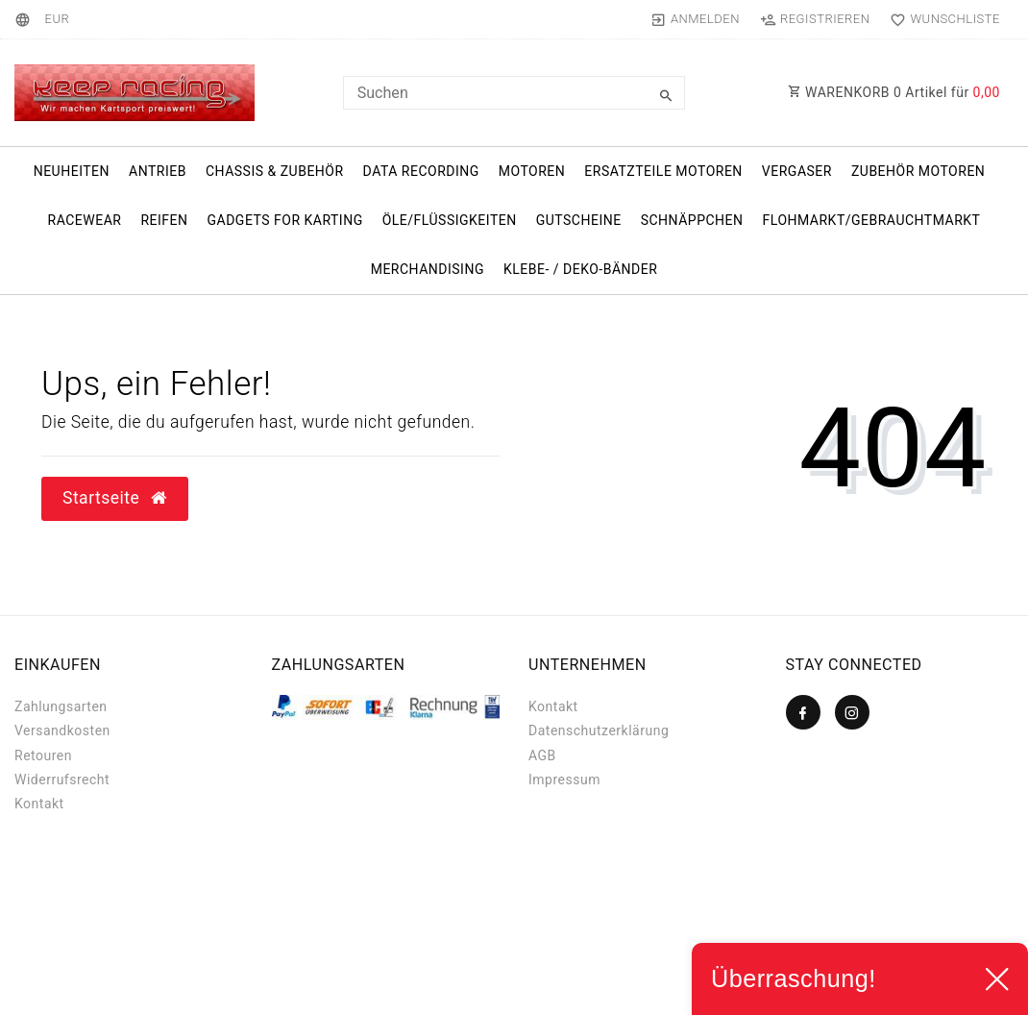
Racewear (85, 220)
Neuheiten (72, 171)
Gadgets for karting (285, 220)
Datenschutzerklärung (598, 730)
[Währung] (56, 19)
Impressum (564, 779)
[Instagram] (852, 712)
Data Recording (421, 171)
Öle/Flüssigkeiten (449, 220)
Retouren (43, 755)
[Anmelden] (694, 19)
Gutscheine (579, 220)
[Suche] (666, 96)
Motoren (532, 171)
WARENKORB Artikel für (894, 92)
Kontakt (39, 803)
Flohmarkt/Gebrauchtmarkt (872, 220)
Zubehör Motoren (918, 171)
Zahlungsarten (61, 706)
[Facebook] (803, 712)
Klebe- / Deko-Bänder (580, 269)
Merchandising (427, 269)
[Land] (25, 19)
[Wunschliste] (941, 19)
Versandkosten (62, 730)
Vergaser (797, 171)
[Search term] (514, 93)
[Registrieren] (814, 19)
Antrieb (157, 171)
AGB (542, 755)
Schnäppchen (692, 220)
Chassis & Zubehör (275, 171)
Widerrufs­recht (62, 779)
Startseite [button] (114, 498)
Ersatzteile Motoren (663, 171)
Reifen (163, 220)
